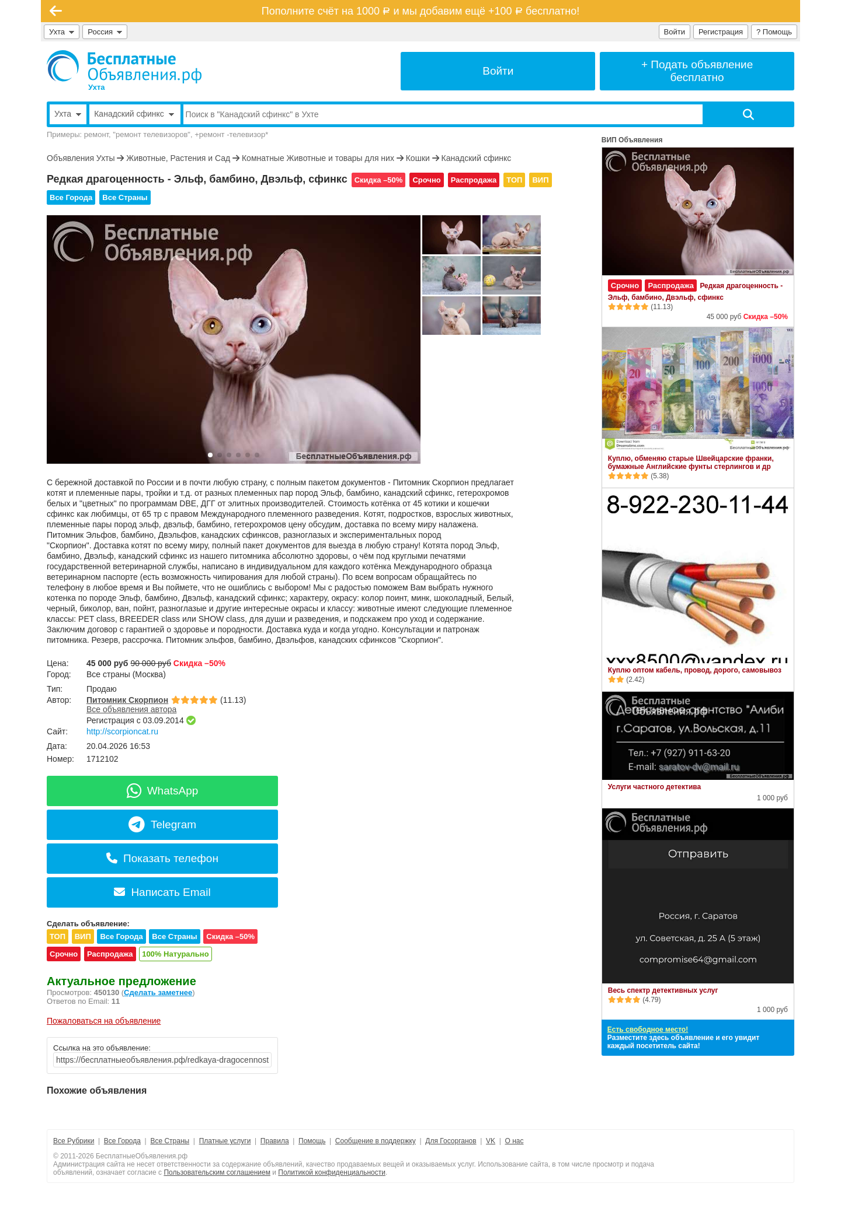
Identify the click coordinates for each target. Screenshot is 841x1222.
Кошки (418, 158)
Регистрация (720, 31)
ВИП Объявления (632, 140)
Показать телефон (162, 858)
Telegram (162, 824)
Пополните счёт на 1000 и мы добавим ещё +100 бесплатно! (420, 11)
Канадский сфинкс (477, 158)
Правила (274, 1141)
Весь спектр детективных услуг (663, 990)
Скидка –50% (379, 180)
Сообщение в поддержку (375, 1141)
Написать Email (162, 892)
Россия (105, 31)
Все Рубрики (73, 1141)
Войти (674, 31)
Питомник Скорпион (127, 700)
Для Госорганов (450, 1141)
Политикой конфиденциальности (331, 1172)
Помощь (311, 1141)
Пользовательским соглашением (217, 1172)
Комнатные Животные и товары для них (318, 158)
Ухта (61, 31)
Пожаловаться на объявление (104, 1020)
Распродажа (474, 180)
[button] (210, 455)
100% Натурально (175, 954)
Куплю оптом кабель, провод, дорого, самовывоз (694, 670)
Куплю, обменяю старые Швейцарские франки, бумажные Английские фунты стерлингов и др (691, 462)
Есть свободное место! (647, 1029)
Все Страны (124, 197)
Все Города (71, 197)
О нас (514, 1141)
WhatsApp (163, 791)
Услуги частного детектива (654, 787)
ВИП (540, 180)
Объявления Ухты (80, 158)
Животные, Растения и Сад (178, 158)
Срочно (426, 180)
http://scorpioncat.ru (122, 731)
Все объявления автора (131, 709)
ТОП (514, 180)
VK (490, 1141)
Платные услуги (225, 1141)
